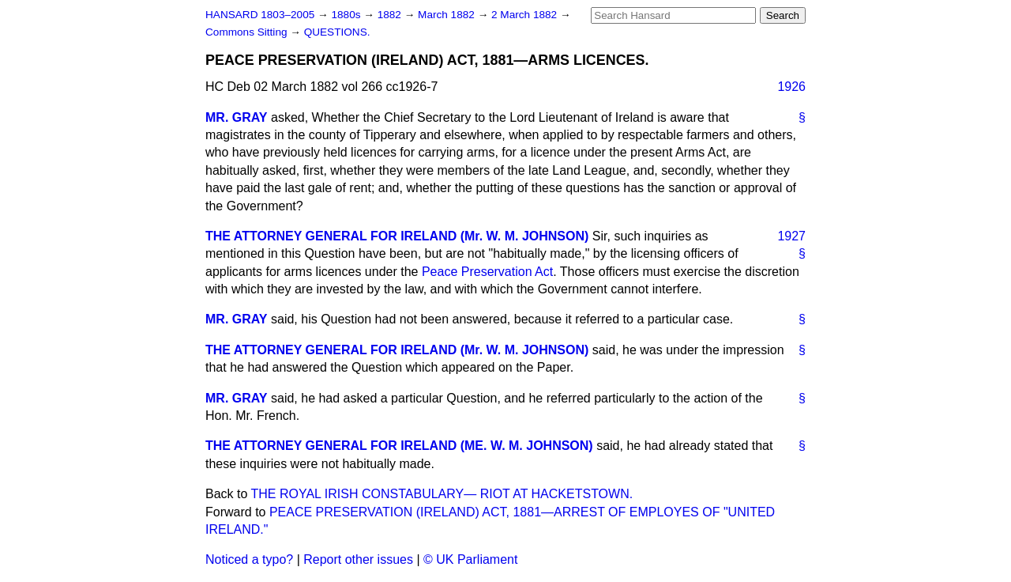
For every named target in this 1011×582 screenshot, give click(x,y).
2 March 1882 (525, 15)
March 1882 (448, 15)
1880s (347, 15)
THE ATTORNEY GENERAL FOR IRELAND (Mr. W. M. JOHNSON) (396, 236)
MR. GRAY (236, 117)
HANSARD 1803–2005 (259, 15)
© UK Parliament (470, 559)
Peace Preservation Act (487, 271)
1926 (791, 86)
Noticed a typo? (249, 559)
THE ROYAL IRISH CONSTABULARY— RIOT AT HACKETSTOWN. (442, 494)
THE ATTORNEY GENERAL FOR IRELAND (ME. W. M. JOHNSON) (399, 445)
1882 (391, 15)
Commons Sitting (247, 32)
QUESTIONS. (337, 32)
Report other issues (358, 559)
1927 (791, 236)
